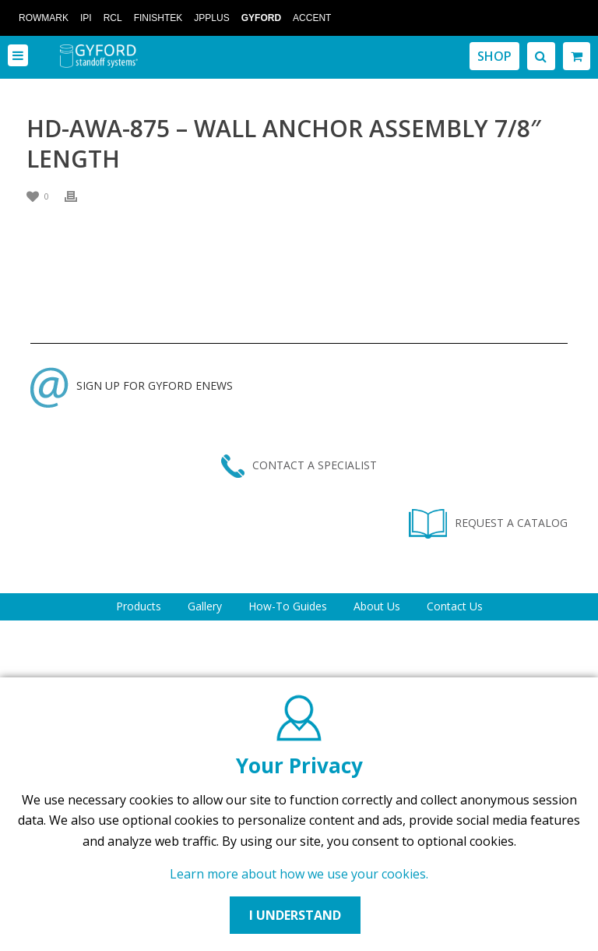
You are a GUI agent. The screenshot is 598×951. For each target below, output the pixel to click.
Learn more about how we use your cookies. (299, 873)
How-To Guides (287, 606)
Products (138, 606)
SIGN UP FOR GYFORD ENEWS (131, 385)
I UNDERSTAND (295, 915)
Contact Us (455, 606)
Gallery (205, 606)
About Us (377, 606)
